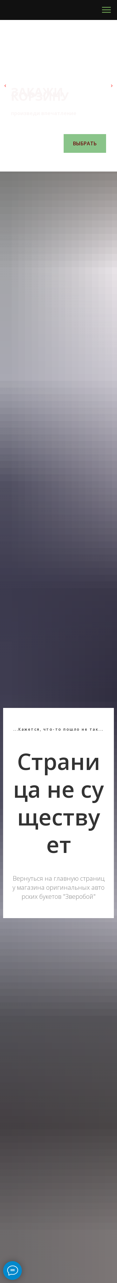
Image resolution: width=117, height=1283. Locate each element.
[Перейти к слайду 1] (43, 162)
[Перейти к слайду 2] (49, 162)
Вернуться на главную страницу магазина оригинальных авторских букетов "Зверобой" (58, 887)
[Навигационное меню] (106, 10)
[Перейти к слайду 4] (61, 162)
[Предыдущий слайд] (5, 86)
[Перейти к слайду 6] (74, 162)
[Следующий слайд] (111, 86)
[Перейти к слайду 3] (55, 162)
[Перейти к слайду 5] (68, 162)
